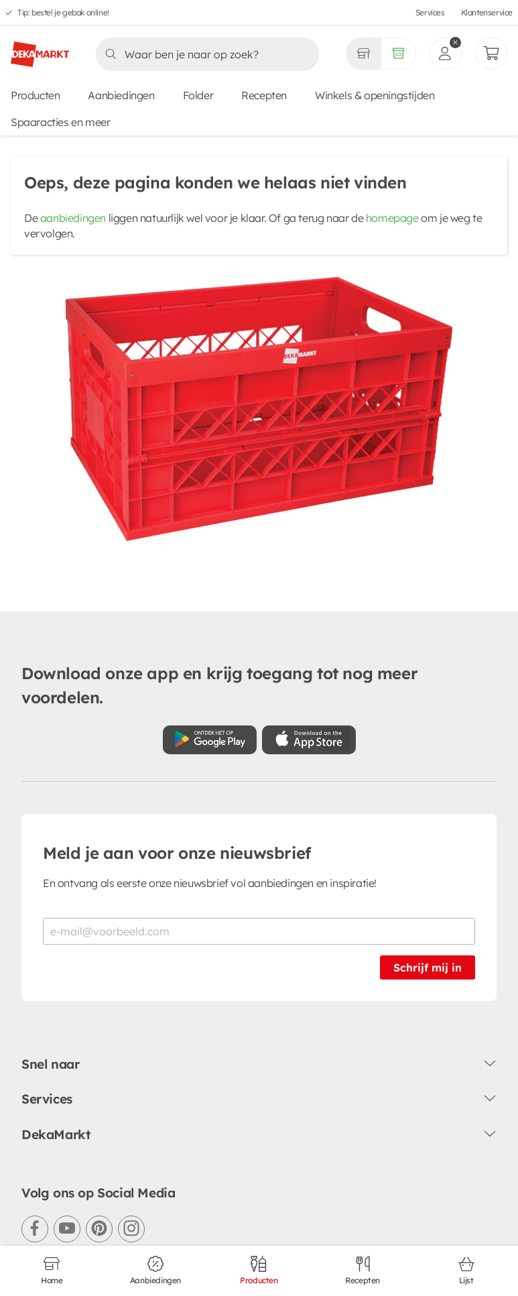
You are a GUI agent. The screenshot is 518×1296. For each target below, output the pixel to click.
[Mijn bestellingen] (491, 54)
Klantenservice (487, 12)
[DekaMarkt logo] (40, 49)
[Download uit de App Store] (309, 739)
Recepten (264, 95)
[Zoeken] (203, 54)
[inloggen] (446, 54)
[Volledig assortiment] (398, 54)
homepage (392, 218)
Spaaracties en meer (60, 122)
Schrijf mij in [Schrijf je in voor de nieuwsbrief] (427, 967)
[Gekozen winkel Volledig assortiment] (363, 54)
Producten (35, 95)
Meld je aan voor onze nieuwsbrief (177, 853)
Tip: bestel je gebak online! (63, 12)
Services (430, 12)
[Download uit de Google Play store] (210, 739)
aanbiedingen (73, 218)
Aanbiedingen (121, 95)
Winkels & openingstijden (374, 95)
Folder (198, 95)
